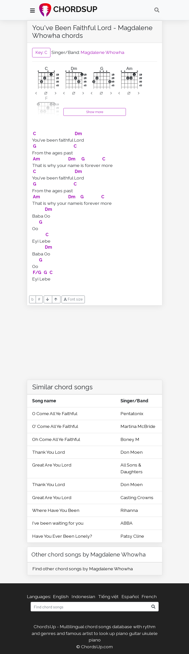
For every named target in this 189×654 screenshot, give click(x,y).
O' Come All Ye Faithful (55, 426)
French (149, 596)
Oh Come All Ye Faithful (56, 439)
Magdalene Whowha (102, 52)
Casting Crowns (136, 497)
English (61, 596)
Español (130, 596)
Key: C (41, 52)
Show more (94, 112)
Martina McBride (137, 426)
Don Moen (131, 452)
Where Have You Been (55, 510)
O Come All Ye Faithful (54, 413)
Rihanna (129, 510)
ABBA (126, 523)
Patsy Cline (132, 536)
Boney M (129, 439)
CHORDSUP (68, 10)
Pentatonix (131, 413)
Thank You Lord (48, 452)
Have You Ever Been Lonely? (62, 536)
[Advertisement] (94, 341)
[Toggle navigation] (156, 10)
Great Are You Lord (51, 465)
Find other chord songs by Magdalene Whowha (82, 568)
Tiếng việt (108, 596)
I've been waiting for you (57, 523)
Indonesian (83, 596)
